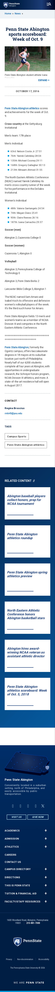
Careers (10, 854)
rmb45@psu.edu (13, 413)
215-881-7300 (33, 923)
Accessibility (43, 959)
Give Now (38, 817)
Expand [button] (42, 80)
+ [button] (46, 830)
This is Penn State (17, 885)
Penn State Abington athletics (22, 108)
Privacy (9, 959)
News (18, 13)
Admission (12, 838)
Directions (12, 877)
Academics (12, 830)
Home (8, 13)
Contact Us (13, 862)
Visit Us (16, 817)
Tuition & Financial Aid (21, 893)
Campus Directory (18, 869)
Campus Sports (16, 436)
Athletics (12, 846)
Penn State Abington (17, 347)
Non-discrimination (25, 959)
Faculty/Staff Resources (22, 901)
